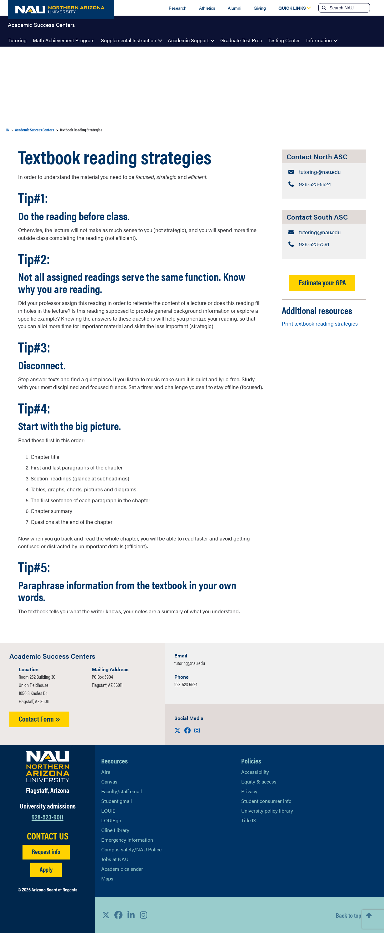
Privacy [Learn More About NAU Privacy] (249, 791)
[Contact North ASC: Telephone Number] (324, 184)
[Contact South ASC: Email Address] (324, 232)
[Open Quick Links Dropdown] (292, 8)
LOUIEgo (111, 820)
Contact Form (39, 718)
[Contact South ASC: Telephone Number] (324, 243)
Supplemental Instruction (128, 40)
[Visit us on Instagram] (197, 730)
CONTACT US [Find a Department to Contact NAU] (47, 835)
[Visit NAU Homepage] (48, 766)
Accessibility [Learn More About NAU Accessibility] (255, 772)
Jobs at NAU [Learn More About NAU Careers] (114, 859)
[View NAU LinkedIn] (131, 915)
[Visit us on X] (178, 730)
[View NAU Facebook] (118, 915)
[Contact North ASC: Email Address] (324, 172)
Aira (105, 772)
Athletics (207, 8)
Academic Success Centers (41, 26)
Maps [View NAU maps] (107, 878)
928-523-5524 (185, 684)
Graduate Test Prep (241, 40)
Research (178, 8)
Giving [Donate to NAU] (260, 8)
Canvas (109, 781)
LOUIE (108, 811)
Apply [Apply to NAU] (46, 869)
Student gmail (116, 801)
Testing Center (284, 40)
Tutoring (17, 40)
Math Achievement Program (64, 40)
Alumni (234, 8)
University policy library (267, 811)
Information (319, 40)
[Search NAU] (349, 7)
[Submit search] (323, 7)
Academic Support (188, 40)
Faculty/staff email (121, 791)
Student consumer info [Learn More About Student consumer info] (266, 801)
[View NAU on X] (106, 915)
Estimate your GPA (322, 281)
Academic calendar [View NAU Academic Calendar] (122, 869)
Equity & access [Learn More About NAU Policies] (259, 781)
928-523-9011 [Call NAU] (47, 816)
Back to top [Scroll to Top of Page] (348, 915)
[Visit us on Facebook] (188, 730)
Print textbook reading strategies (320, 322)
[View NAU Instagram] (143, 915)
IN (7, 130)
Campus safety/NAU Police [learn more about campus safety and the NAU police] (131, 849)
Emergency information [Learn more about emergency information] (127, 840)
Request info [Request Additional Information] (46, 851)
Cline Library (115, 830)
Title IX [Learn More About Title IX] (248, 820)
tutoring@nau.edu (189, 663)
